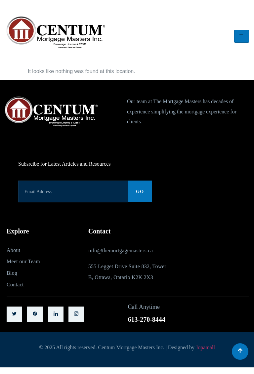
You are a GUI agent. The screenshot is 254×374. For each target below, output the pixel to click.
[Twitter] (14, 314)
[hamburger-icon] (241, 36)
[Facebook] (35, 314)
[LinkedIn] (56, 314)
